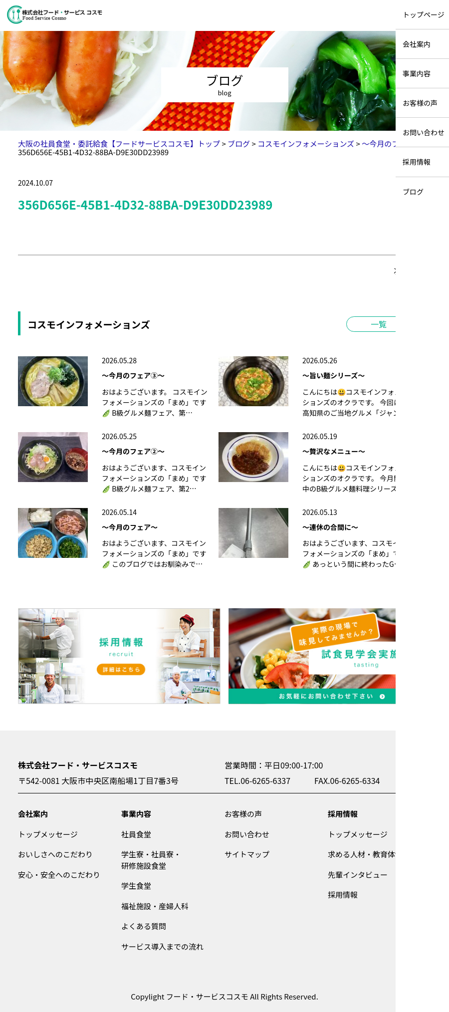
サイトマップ (246, 854)
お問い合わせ (246, 834)
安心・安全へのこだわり (59, 874)
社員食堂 (136, 834)
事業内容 (136, 813)
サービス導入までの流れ (162, 946)
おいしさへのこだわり (55, 854)
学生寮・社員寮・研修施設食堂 (151, 860)
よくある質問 (143, 926)
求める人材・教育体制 (365, 854)
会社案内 (33, 813)
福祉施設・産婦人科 (155, 906)
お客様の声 (243, 813)
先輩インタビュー (358, 874)
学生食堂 (136, 885)
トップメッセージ (48, 834)
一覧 (379, 324)
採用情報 (343, 813)
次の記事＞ (412, 270)
